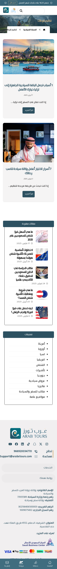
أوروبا (41, 349)
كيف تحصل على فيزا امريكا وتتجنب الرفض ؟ (22, 310)
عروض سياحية (37, 381)
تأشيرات (40, 370)
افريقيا (41, 360)
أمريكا (41, 344)
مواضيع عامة (37, 397)
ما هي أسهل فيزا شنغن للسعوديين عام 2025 (21, 236)
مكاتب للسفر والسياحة (32, 392)
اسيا (42, 354)
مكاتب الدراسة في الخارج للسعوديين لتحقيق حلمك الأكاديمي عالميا (23, 274)
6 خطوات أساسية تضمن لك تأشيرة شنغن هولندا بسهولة (21, 254)
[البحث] (21, 10)
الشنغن (40, 365)
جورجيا (41, 375)
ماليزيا (41, 386)
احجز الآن (13, 2)
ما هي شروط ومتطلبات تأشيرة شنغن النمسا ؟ (24, 294)
